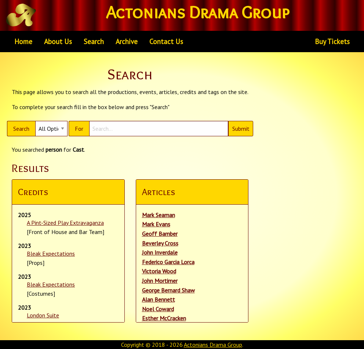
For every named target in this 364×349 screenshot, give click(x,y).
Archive (127, 41)
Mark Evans (156, 224)
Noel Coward (158, 309)
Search (94, 41)
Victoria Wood (159, 271)
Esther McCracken (164, 318)
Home (23, 41)
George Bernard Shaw (168, 290)
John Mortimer (160, 280)
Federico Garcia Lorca (168, 262)
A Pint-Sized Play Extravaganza (65, 222)
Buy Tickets (332, 41)
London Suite (43, 315)
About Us (58, 41)
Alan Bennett (158, 299)
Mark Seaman (158, 215)
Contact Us (166, 41)
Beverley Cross (160, 243)
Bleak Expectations (51, 253)
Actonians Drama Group (213, 344)
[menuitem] (23, 41)
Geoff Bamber (160, 233)
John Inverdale (160, 252)
